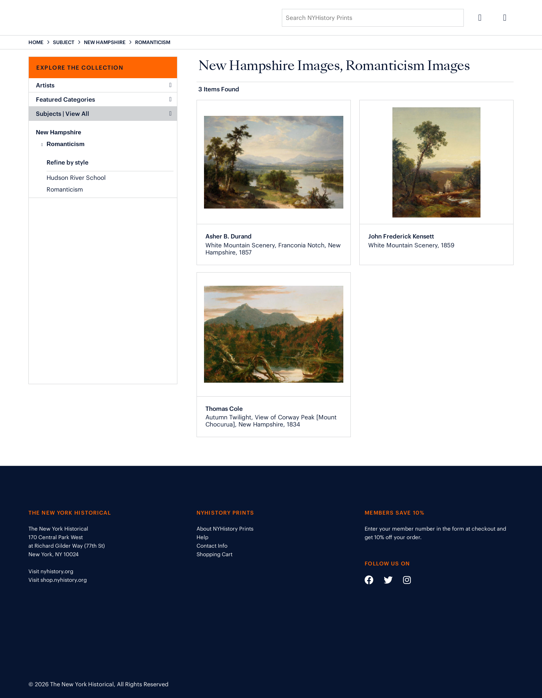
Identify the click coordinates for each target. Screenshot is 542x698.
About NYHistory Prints (225, 528)
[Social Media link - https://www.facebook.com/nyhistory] (369, 581)
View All (77, 114)
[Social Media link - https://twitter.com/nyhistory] (384, 581)
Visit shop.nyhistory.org (57, 579)
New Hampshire (58, 132)
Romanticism (66, 144)
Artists (104, 85)
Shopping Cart (214, 554)
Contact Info (212, 545)
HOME (35, 42)
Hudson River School (76, 178)
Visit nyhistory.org (50, 571)
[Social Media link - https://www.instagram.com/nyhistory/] (402, 581)
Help (202, 537)
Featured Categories (104, 99)
